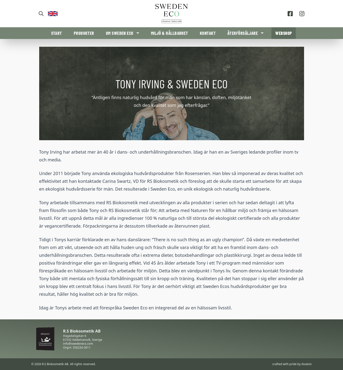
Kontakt (208, 33)
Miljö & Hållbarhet (169, 33)
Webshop (283, 33)
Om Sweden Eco (119, 33)
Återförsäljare (242, 33)
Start (56, 33)
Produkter (84, 33)
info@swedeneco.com (78, 344)
